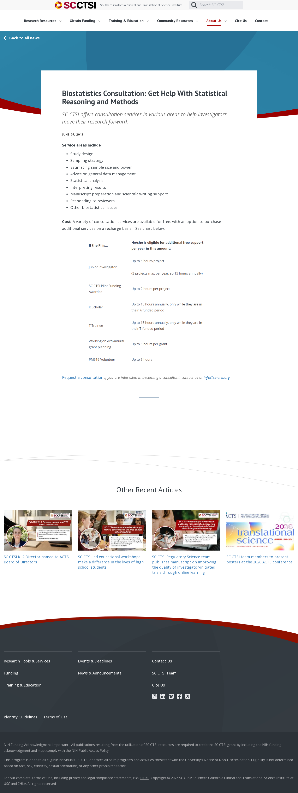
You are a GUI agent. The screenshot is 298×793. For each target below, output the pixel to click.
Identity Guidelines (20, 716)
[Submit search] (194, 5)
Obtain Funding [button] (85, 20)
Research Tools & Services (27, 661)
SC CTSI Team (164, 673)
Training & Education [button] (129, 20)
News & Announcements (99, 673)
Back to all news (24, 37)
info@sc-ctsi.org (217, 377)
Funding (11, 673)
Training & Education (22, 685)
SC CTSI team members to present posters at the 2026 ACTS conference (259, 559)
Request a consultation (82, 377)
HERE (144, 778)
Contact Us (162, 661)
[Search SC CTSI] (221, 5)
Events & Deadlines (95, 661)
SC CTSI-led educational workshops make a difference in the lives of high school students (111, 562)
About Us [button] (216, 20)
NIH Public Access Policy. (90, 750)
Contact (261, 20)
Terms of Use (55, 716)
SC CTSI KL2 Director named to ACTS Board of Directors (36, 559)
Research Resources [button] (42, 20)
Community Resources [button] (177, 20)
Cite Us (241, 20)
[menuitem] (44, 20)
